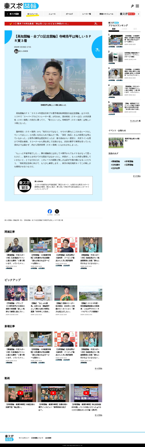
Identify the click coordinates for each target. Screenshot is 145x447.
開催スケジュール (106, 14)
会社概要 (48, 438)
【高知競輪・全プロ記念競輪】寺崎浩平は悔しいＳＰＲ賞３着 (43, 220)
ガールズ (69, 14)
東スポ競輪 (8, 220)
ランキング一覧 (135, 121)
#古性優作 (41, 268)
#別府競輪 (112, 63)
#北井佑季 (66, 265)
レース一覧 (86, 14)
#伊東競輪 (34, 268)
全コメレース (32, 14)
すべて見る (98, 368)
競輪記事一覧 (17, 220)
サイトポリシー (24, 438)
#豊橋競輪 (9, 268)
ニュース (52, 14)
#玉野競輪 (59, 265)
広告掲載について (37, 438)
